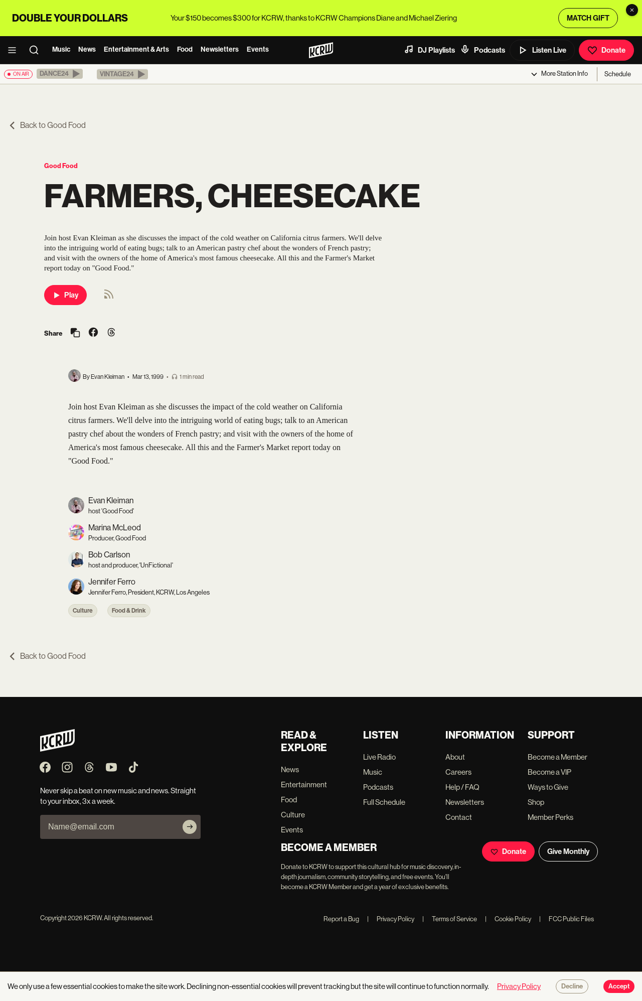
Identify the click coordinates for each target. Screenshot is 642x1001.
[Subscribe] (190, 827)
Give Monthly (568, 851)
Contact (458, 817)
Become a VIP (549, 772)
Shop (536, 802)
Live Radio (379, 757)
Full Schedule (384, 802)
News (87, 49)
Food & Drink (129, 610)
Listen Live (542, 50)
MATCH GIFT (588, 18)
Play (65, 295)
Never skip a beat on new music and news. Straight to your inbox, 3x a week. (118, 795)
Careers (458, 772)
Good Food (61, 166)
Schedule (617, 74)
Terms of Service (449, 919)
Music (61, 49)
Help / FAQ (462, 787)
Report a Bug (341, 919)
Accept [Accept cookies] (618, 986)
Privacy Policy (390, 919)
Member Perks (550, 817)
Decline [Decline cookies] (572, 986)
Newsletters (220, 49)
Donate (606, 50)
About (455, 757)
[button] (60, 74)
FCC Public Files (566, 919)
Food (185, 49)
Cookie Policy (508, 919)
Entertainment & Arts (136, 49)
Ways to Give (548, 787)
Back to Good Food (47, 125)
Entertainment (304, 784)
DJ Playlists (429, 50)
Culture (83, 610)
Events (258, 49)
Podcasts (482, 50)
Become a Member (557, 757)
